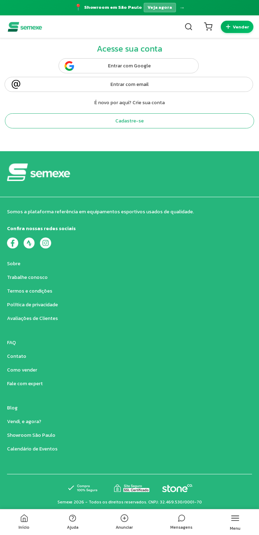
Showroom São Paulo (31, 435)
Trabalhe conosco (27, 277)
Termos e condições (29, 291)
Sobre (13, 263)
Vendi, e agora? (24, 421)
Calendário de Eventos (32, 449)
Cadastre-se (129, 121)
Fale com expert (25, 383)
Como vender (22, 370)
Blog (12, 408)
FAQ (11, 342)
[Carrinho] (208, 26)
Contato (16, 356)
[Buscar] (188, 26)
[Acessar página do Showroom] (129, 7)
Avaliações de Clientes (32, 318)
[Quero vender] (237, 27)
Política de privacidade (32, 304)
